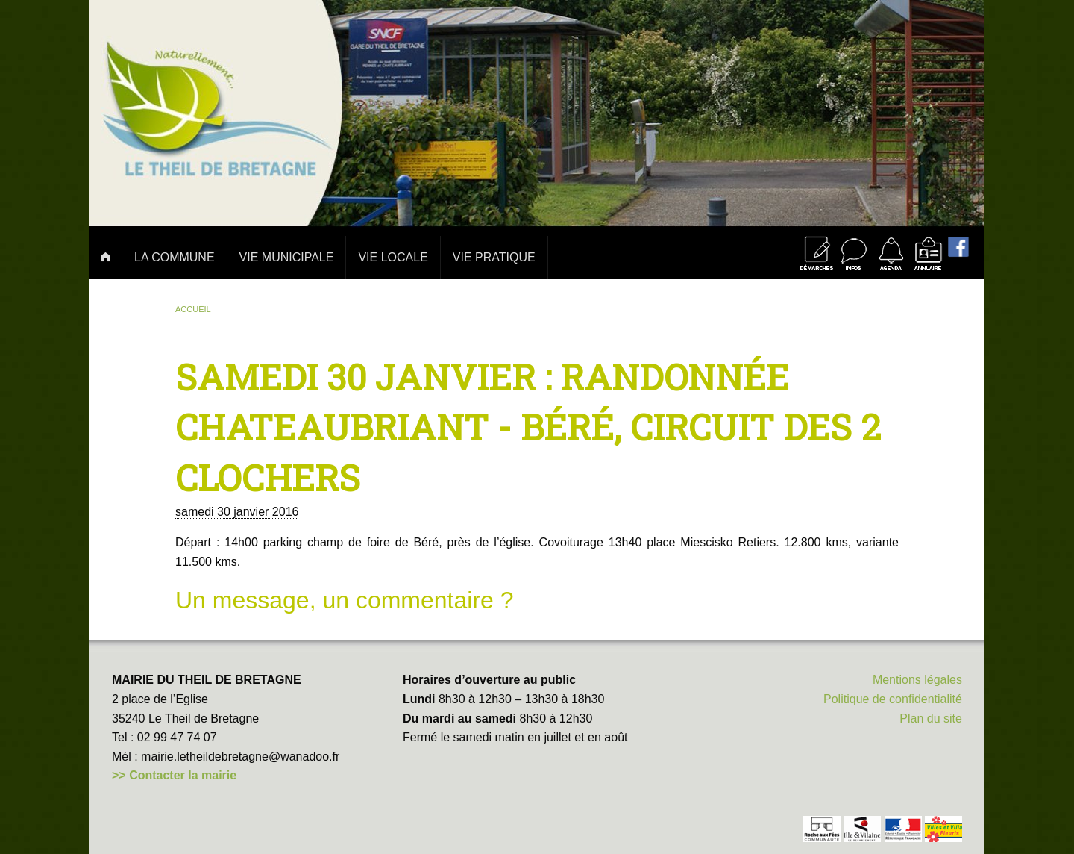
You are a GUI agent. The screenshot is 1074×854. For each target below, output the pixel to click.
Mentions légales (917, 679)
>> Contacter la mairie (174, 775)
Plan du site (930, 718)
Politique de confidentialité (892, 699)
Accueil (193, 309)
